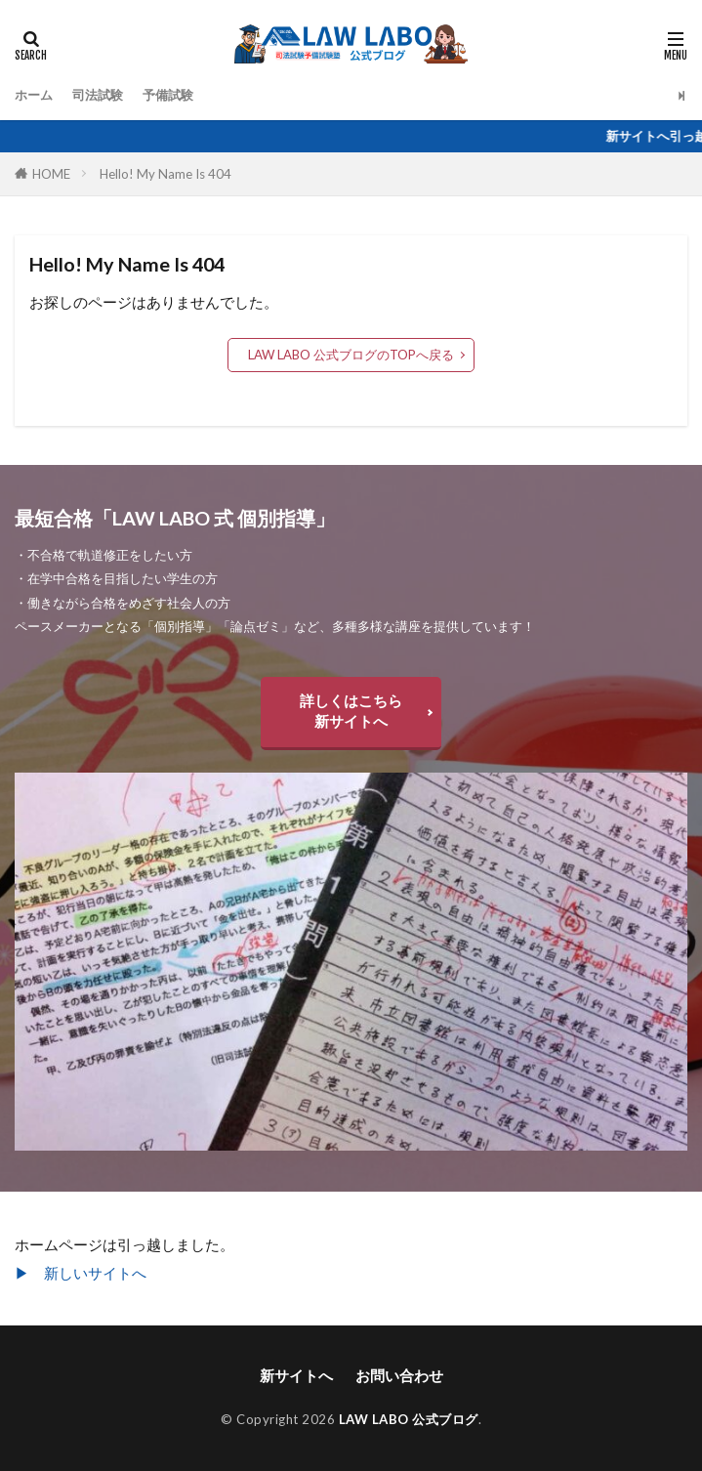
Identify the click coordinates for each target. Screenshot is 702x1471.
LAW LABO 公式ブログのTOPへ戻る (351, 354)
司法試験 (97, 95)
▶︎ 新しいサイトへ (80, 1273)
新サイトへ (296, 1375)
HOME (51, 174)
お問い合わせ (399, 1375)
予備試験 (168, 95)
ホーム (34, 95)
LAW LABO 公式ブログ (408, 1419)
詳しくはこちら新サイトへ (351, 711)
